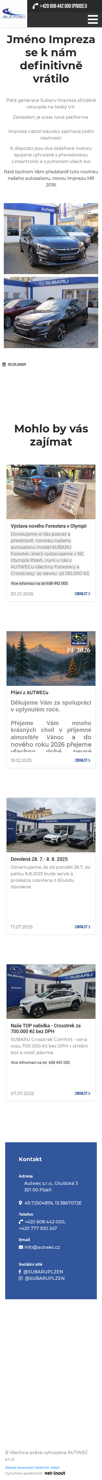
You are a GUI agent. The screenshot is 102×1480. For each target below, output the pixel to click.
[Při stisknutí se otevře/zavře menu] (92, 18)
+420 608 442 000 (44, 1221)
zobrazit (83, 594)
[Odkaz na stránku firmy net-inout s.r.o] (53, 1472)
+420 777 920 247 (38, 1228)
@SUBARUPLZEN (43, 1271)
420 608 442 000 (55, 6)
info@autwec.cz (42, 1247)
